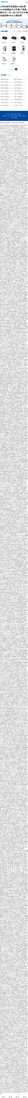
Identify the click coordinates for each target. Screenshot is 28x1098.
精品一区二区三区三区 (13, 226)
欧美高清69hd (13, 174)
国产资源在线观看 (9, 862)
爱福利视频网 (11, 258)
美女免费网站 (18, 386)
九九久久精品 (4, 437)
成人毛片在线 (6, 768)
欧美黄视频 (11, 367)
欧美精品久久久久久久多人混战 (19, 370)
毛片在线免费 (11, 495)
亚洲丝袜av (3, 751)
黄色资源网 (6, 377)
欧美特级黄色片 (18, 748)
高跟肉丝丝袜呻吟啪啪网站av (14, 241)
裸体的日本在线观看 (20, 347)
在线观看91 (10, 611)
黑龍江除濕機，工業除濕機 (18, 88)
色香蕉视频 (6, 358)
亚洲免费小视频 (7, 440)
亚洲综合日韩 (9, 577)
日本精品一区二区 (7, 1080)
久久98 (24, 398)
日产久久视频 (22, 559)
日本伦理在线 (24, 340)
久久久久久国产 (12, 614)
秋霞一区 (5, 613)
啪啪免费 (13, 355)
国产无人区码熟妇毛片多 (14, 813)
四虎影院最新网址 (6, 620)
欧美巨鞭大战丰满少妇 (22, 598)
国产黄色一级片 (15, 250)
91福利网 (23, 1010)
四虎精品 (8, 560)
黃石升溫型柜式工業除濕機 (18, 102)
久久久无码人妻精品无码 (6, 643)
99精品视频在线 (13, 702)
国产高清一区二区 (17, 268)
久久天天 (3, 532)
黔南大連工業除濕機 (5, 82)
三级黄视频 (13, 656)
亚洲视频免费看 (9, 331)
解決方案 (10, 1096)
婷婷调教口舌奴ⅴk (16, 231)
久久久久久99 (16, 626)
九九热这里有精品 (6, 549)
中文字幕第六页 (18, 202)
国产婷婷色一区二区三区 (10, 769)
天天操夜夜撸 (13, 240)
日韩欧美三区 (17, 831)
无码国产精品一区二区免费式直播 (9, 516)
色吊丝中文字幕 (23, 1039)
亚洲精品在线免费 (15, 462)
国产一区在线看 (15, 925)
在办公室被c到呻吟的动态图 (8, 329)
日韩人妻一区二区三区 (20, 671)
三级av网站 (3, 711)
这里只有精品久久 (12, 299)
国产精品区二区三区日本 (13, 310)
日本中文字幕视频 (6, 355)
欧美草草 (22, 338)
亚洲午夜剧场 (20, 483)
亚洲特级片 (17, 344)
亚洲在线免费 (5, 384)
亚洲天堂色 (8, 789)
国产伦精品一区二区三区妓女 (17, 165)
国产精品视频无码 (9, 140)
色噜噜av (17, 411)
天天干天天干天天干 (15, 265)
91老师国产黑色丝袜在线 (20, 696)
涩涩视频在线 (5, 141)
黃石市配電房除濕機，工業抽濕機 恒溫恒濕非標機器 (18, 99)
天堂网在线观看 (13, 777)
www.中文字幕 (5, 305)
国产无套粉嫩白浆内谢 (19, 1051)
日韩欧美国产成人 (18, 217)
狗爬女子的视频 (24, 411)
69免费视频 (2, 402)
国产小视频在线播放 (12, 256)
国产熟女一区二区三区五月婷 (17, 219)
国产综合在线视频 (13, 1068)
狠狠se (9, 1045)
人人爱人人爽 (8, 892)
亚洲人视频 (8, 374)
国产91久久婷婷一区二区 (13, 707)
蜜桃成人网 (23, 159)
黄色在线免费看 (9, 552)
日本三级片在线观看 (20, 1036)
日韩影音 (3, 143)
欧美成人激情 (16, 677)
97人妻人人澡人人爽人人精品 (17, 1027)
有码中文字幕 (23, 750)
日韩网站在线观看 (7, 1005)
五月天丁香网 (7, 784)
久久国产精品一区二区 (9, 775)
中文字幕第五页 (13, 270)
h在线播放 (17, 162)
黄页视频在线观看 (14, 1086)
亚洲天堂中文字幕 (8, 223)
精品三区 (19, 335)
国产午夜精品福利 (9, 420)
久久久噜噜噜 (12, 957)
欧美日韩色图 (19, 904)
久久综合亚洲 (12, 228)
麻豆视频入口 (24, 829)
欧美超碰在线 (10, 984)
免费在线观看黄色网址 (6, 455)
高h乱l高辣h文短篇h (20, 775)
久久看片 (22, 811)
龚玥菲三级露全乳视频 (5, 725)
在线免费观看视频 (8, 383)
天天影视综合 (6, 834)
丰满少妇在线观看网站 (18, 144)
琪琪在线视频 (9, 398)
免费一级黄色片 (20, 1002)
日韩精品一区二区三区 (20, 346)
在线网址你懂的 (22, 449)
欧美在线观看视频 (20, 253)
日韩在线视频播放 (11, 453)
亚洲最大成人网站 (18, 322)
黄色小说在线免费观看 (18, 741)
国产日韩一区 (7, 468)
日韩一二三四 (11, 1033)
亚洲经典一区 (22, 502)
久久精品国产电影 (22, 271)
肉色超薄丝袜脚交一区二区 (19, 717)
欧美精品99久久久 (15, 134)
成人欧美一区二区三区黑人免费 (13, 296)
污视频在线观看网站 (22, 641)
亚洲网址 (15, 155)
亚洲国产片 (14, 478)
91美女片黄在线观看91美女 (7, 599)
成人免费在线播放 (18, 405)
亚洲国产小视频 (17, 877)
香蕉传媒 (14, 1005)
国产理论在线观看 (4, 610)
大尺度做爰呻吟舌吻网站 (14, 138)
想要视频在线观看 (10, 901)
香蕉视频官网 (5, 287)
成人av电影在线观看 (22, 246)
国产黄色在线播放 (4, 1063)
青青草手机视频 (20, 919)
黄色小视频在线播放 (18, 796)
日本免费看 (4, 283)
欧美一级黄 (16, 414)
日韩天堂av (5, 602)
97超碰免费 (16, 201)
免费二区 (13, 654)
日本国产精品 (5, 944)
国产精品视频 (22, 249)
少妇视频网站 (21, 1044)
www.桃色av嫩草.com (10, 950)
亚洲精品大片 (23, 196)
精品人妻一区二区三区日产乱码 (14, 807)
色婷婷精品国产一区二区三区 (14, 860)
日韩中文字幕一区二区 (11, 538)
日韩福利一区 (3, 241)
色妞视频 (21, 908)
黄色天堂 (25, 514)
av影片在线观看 (11, 822)
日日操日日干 (18, 880)
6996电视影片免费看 (22, 723)
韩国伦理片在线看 (22, 857)
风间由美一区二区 (4, 507)
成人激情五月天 (14, 738)
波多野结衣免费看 (17, 475)
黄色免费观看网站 (18, 401)
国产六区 (18, 878)
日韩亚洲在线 (22, 528)
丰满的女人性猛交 (20, 216)
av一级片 (6, 350)
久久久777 (8, 865)
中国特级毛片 (9, 155)
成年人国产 (14, 374)
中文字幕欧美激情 (15, 468)
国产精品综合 (15, 199)
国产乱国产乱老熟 (17, 644)
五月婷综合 (14, 425)
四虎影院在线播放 (16, 517)
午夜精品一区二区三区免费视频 (19, 455)
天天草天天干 (3, 1041)
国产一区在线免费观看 (21, 487)
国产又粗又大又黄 (11, 547)
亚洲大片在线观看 (20, 349)
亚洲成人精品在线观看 (17, 1032)
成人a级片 (12, 768)
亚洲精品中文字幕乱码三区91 (20, 687)
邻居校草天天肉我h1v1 (8, 945)
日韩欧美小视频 (15, 792)
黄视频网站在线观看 (22, 805)
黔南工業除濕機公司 (18, 82)
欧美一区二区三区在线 (14, 889)
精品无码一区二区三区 (14, 983)
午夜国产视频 (23, 462)
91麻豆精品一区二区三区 (17, 520)
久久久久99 (7, 483)
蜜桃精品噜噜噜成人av (6, 771)
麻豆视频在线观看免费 (15, 837)
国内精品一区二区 (19, 795)
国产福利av (16, 853)
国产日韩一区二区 (5, 271)
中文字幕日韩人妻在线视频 (19, 893)
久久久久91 (18, 993)
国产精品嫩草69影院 (13, 444)
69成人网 (10, 437)
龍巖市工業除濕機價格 (18, 79)
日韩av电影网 (13, 605)
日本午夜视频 (9, 996)
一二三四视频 (24, 326)
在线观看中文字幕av (18, 751)
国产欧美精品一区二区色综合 (21, 935)
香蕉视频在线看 (9, 522)
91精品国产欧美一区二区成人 (11, 150)
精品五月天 (10, 277)
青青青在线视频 (4, 498)
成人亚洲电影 (21, 452)
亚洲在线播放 (24, 753)
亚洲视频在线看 (19, 680)
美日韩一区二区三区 (15, 338)
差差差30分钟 (15, 481)
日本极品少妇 (19, 819)
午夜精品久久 (3, 859)
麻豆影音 (15, 577)
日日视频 (22, 389)
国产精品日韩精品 (5, 165)
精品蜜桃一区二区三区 (20, 495)
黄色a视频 (7, 781)
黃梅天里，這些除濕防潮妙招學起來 (18, 105)
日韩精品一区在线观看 (16, 243)
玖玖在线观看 (20, 647)
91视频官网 (3, 980)
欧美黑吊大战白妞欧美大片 (13, 375)
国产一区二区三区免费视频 (19, 716)
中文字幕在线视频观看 (22, 1001)
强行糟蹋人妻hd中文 (5, 747)
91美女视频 (14, 273)
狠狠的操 (9, 362)
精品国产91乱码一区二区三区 (10, 601)
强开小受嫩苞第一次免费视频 (14, 992)
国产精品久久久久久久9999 (10, 546)
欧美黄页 (22, 890)
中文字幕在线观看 (10, 438)
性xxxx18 (4, 185)
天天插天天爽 (23, 960)
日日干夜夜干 (9, 750)
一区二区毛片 (5, 192)
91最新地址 (9, 617)
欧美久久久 (19, 832)
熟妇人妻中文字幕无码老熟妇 (12, 135)
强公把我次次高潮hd (18, 510)
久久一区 (20, 177)
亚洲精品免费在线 (10, 162)
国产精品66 (20, 1059)
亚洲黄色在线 (17, 948)
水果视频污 (18, 247)
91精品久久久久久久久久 (16, 787)
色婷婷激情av (7, 990)
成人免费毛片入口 (12, 156)
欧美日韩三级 (7, 462)
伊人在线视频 (10, 202)
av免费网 (20, 930)
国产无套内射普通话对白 (11, 723)
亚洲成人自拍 (18, 504)
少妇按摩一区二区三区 (12, 772)
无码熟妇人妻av (7, 164)
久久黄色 (4, 995)
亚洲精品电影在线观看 (11, 323)
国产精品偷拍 (6, 904)
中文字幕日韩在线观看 (18, 185)
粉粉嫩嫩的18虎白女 (22, 553)
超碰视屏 (19, 204)
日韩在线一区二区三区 (17, 261)
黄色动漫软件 (13, 838)
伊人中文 (6, 930)
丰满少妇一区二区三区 (16, 999)
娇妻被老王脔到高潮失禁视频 (7, 841)
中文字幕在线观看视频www (11, 343)
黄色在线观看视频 (10, 671)
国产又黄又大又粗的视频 (19, 317)
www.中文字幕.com (12, 1016)
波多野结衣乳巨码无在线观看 (12, 179)
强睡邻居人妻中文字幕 (14, 192)
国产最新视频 (18, 566)
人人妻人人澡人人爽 (9, 401)
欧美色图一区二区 (10, 820)
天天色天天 (25, 471)
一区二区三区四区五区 (22, 978)
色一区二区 (22, 129)
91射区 (17, 431)
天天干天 (25, 407)
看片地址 (18, 1063)
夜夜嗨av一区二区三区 (5, 825)
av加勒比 (23, 188)
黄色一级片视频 (12, 1002)
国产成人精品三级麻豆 (18, 380)
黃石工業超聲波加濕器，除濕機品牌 (5, 105)
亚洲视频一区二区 (8, 1039)
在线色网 (24, 507)
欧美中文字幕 (13, 222)
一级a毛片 (22, 981)
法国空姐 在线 (20, 237)
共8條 (12, 69)
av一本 (19, 425)
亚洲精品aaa (10, 217)
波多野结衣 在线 (13, 182)
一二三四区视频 (15, 129)
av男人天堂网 (9, 416)
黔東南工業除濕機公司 (18, 85)
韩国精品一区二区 (6, 153)
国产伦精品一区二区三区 (11, 647)
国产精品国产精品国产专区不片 (12, 753)
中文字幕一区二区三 (12, 623)
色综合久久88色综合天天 (18, 1053)
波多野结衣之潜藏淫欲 (20, 316)
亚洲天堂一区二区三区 (9, 298)
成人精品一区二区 (5, 417)
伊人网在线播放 (17, 419)
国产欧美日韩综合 (16, 467)
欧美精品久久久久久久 (11, 204)
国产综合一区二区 (17, 458)
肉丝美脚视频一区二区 (8, 238)
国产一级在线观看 (5, 314)
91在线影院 (7, 1013)
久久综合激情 (17, 599)
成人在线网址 (9, 407)
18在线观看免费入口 (12, 447)
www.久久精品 (24, 134)
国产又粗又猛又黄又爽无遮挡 (11, 571)
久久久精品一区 (23, 226)
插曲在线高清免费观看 (7, 380)
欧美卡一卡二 (11, 565)
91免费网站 (15, 177)
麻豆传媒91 (4, 373)
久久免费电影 (13, 641)
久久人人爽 (20, 283)
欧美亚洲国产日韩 (19, 450)
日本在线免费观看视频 (19, 1069)
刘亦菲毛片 (21, 150)
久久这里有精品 (4, 786)
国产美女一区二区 (8, 501)
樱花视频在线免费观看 (6, 887)
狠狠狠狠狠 (20, 155)
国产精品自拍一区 (19, 1033)
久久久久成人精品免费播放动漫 (11, 302)
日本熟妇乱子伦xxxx (18, 407)
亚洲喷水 (9, 669)
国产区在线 (4, 569)
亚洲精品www (13, 459)
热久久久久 (11, 1007)
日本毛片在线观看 (12, 352)
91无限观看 (17, 665)
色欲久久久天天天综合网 (22, 453)
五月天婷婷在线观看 (7, 268)
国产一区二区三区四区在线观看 (12, 726)
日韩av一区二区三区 (14, 811)
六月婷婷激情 (17, 984)
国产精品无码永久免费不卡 (15, 578)
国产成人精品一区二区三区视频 (10, 1014)
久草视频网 (24, 745)
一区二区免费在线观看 (10, 132)
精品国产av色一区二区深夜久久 (14, 684)
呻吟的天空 (21, 595)
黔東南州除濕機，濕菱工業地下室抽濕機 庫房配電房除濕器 (5, 88)
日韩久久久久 (22, 302)
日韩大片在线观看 (15, 167)
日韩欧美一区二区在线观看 (14, 653)
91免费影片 (10, 472)
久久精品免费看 (14, 698)
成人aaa (25, 787)
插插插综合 (3, 162)
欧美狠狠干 (14, 267)
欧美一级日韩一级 (14, 368)
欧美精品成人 (3, 622)
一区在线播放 (5, 435)
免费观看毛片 (17, 675)
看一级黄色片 (22, 1045)
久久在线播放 (21, 279)
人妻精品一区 (11, 795)
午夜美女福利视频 (15, 208)
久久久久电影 (18, 808)
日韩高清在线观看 (21, 499)
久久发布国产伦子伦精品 (13, 587)
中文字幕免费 (10, 168)
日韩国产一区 (20, 1022)
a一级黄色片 (13, 766)
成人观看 (13, 180)
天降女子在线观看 (21, 656)
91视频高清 (24, 948)
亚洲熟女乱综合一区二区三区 (7, 128)
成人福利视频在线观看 (22, 256)
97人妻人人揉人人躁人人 (21, 705)
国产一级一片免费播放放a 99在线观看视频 (17, 170)
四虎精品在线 (18, 793)
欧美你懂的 (12, 350)
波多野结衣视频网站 (12, 553)
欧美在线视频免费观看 (12, 823)
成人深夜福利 (21, 437)
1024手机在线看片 (9, 646)
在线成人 (2, 247)
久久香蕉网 (9, 317)
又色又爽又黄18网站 (21, 936)
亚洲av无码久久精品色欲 (6, 211)
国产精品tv (9, 581)
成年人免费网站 (13, 387)
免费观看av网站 (21, 387)
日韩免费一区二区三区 (11, 246)
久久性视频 (8, 243)
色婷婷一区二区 (18, 1042)
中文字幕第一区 (24, 490)
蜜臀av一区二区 (16, 616)
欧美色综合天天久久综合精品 (15, 146)
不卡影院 (25, 210)
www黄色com (12, 947)
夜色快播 (19, 480)
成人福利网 (2, 464)
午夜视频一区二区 (20, 1017)
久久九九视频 (9, 751)
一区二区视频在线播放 (10, 176)
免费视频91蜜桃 (15, 559)
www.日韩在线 (16, 956)
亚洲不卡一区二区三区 (23, 1016)
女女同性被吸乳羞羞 (13, 663)
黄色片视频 (23, 669)
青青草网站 (12, 507)
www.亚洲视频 (24, 826)
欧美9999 (21, 704)
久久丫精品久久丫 (6, 1081)
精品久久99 (7, 874)
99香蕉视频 (7, 628)
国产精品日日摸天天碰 (21, 1066)
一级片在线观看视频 (7, 244)
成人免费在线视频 (15, 1035)
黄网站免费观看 (8, 666)
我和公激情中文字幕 (8, 519)
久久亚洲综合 (5, 957)
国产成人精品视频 (8, 877)
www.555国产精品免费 (5, 273)
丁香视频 (10, 677)
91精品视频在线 (16, 255)
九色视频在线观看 (19, 477)
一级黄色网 (13, 1001)
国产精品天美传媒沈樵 (11, 465)
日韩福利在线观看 (15, 486)
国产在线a (24, 822)
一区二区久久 (5, 907)
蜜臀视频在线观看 (10, 711)
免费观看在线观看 (9, 514)
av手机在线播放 (16, 669)
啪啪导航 (6, 875)
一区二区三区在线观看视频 (19, 223)
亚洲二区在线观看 (21, 674)
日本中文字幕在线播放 (19, 734)
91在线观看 (14, 480)
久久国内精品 (18, 356)
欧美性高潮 (23, 438)
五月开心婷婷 (16, 778)
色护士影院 (2, 240)
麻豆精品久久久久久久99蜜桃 (11, 954)
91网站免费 (9, 395)
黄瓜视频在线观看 (6, 308)
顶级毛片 (15, 805)
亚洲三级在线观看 (10, 381)
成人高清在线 (5, 880)
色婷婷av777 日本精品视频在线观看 (12, 662)
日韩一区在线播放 (10, 566)
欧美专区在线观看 (23, 740)
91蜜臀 (24, 364)
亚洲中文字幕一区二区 (11, 531)
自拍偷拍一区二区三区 (14, 911)
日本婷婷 (4, 334)
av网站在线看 (7, 765)
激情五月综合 (7, 757)
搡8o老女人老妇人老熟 (11, 1030)
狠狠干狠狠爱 (17, 428)
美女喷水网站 (3, 823)
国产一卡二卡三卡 (5, 986)
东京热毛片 (2, 531)
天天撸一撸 (15, 383)
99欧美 (23, 225)
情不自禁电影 (11, 1024)
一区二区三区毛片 (5, 919)
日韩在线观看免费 (17, 398)
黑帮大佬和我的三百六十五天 (21, 995)
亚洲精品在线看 (11, 622)
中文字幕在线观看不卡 (20, 358)
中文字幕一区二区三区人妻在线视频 (11, 829)
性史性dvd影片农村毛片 (13, 558)
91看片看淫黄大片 (15, 196)
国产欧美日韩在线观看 (10, 532)
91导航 (9, 295)
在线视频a (8, 274)
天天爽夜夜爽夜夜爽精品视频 (10, 978)
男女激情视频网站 (8, 731)
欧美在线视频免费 (5, 471)
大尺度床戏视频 (13, 410)
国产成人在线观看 (23, 698)
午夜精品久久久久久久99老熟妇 (14, 282)
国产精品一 (24, 240)
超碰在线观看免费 (18, 959)
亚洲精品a (8, 851)
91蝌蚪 (25, 401)
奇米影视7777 (3, 301)
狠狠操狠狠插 (13, 874)
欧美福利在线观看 (15, 713)
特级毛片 (14, 887)
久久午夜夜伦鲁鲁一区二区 (6, 668)
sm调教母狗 (13, 1066)
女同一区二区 (3, 623)
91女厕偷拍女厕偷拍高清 (19, 607)
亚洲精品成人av (14, 1013)
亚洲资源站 (10, 796)
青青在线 (21, 431)
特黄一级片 (10, 853)
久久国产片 (5, 220)
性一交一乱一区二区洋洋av (14, 869)
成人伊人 (2, 343)
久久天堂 (19, 447)
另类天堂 (21, 359)
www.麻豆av (8, 989)
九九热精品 (6, 186)
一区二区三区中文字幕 (8, 625)
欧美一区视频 (14, 280)
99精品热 (2, 939)
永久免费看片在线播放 (15, 319)
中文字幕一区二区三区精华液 (14, 871)
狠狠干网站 (22, 987)
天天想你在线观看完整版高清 (16, 610)
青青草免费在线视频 (10, 693)
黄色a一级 (8, 1047)
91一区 (16, 128)
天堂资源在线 (23, 234)
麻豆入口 (13, 284)
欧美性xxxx (19, 941)
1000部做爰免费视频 (22, 299)
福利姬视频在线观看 (15, 763)
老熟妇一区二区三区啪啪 (15, 141)
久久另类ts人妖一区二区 (11, 195)
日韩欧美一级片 (4, 1002)
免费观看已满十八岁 (21, 555)
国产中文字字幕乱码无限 (15, 489)
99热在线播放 (20, 516)
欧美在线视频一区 (20, 947)
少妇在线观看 (18, 604)
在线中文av (3, 252)
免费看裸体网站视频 (7, 326)
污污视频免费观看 (16, 326)
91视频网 (13, 878)
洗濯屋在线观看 (24, 396)
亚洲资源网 (22, 429)
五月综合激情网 (10, 402)
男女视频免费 (12, 511)
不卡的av (15, 884)
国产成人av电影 (4, 1033)
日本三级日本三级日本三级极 (9, 586)
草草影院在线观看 (15, 725)
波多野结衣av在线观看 (13, 922)
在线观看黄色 (20, 928)
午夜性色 (4, 744)
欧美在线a (8, 486)
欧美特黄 (23, 320)
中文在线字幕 (16, 974)
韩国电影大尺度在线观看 (17, 493)
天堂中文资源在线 (10, 446)
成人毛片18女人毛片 (17, 334)
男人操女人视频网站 (12, 962)
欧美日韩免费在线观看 (20, 565)
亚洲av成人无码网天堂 (7, 414)
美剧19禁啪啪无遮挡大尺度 (10, 1059)
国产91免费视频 (17, 301)
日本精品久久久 (21, 273)
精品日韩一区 (11, 477)
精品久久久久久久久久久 (18, 660)
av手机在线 (20, 374)
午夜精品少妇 (8, 467)
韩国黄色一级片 (7, 180)
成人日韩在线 (8, 392)
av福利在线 (9, 980)
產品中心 (20, 31)
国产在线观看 (8, 199)
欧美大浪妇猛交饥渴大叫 (22, 529)
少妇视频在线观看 (9, 696)
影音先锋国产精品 (14, 429)
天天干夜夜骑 (20, 838)
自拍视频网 (12, 880)
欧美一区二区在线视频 (17, 689)
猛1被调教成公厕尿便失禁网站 (15, 863)
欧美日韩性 (9, 185)
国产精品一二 (15, 264)
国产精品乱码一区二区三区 (15, 190)
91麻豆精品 (16, 416)
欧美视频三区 (15, 359)
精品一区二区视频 (16, 923)
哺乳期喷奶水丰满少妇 (14, 207)
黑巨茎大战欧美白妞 (9, 1054)
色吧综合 (24, 419)
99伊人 (12, 153)
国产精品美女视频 (9, 690)
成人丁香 (24, 480)
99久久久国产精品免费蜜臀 (10, 311)
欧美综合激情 (10, 544)
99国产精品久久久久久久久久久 (7, 932)
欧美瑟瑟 (16, 402)
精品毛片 (4, 871)
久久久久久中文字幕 (23, 720)
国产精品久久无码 (5, 408)
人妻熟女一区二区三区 (18, 173)
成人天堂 (23, 646)
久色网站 (16, 835)
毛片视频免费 (21, 404)
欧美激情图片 (18, 287)
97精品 (24, 816)
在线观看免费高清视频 (16, 232)
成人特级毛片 (12, 1017)
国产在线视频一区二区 (18, 519)
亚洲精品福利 (5, 361)
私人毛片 (5, 565)
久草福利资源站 (5, 265)
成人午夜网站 (12, 413)
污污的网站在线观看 (6, 792)
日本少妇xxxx (18, 711)
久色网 (3, 261)
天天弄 (9, 393)
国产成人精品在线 (20, 1075)
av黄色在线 (20, 1030)
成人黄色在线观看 (12, 283)
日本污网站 (12, 356)
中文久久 (21, 851)
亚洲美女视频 (20, 1078)
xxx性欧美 (21, 417)
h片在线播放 (8, 537)
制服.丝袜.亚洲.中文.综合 (17, 432)
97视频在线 (24, 945)
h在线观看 (8, 478)
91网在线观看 (16, 434)
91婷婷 (5, 677)
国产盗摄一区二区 (13, 930)
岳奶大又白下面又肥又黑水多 (9, 337)
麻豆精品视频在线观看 (19, 1072)
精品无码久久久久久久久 (18, 649)
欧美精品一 (20, 465)
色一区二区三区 (21, 174)
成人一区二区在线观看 (14, 826)
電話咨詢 (24, 1096)
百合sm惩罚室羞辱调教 (18, 629)
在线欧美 (14, 237)
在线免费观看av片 (8, 626)
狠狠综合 (21, 910)
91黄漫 (17, 384)
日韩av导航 (13, 817)
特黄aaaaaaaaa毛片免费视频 (16, 754)
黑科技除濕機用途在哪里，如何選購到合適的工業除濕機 (5, 99)
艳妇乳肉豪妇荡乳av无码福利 (19, 856)
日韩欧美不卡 (10, 1071)
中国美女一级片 (19, 361)
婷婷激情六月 (20, 137)
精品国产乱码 (7, 913)
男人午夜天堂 (11, 1042)
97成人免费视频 (17, 692)
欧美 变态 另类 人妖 (17, 771)
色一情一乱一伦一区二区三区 (17, 790)
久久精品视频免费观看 (9, 896)
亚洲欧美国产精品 (4, 198)
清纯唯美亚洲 (4, 1042)
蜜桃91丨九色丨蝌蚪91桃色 (14, 213)
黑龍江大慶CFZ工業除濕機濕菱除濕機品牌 (5, 91)
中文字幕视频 (21, 1019)
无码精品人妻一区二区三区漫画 (7, 604)
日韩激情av (3, 555)
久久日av (25, 1023)
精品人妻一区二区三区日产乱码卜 (11, 920)
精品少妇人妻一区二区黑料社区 (19, 274)
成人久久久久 (23, 707)
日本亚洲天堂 (9, 419)
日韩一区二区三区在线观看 (6, 644)
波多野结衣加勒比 (6, 480)
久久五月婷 (22, 922)
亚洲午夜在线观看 (23, 659)
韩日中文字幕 (15, 164)
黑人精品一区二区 (19, 446)
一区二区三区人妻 (8, 634)
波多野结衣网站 (23, 250)
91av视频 (16, 681)
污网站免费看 (6, 734)
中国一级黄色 (20, 854)
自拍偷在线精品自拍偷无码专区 (8, 936)
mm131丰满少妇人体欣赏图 (14, 938)
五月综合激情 (19, 769)
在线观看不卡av (21, 601)
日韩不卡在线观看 (9, 344)
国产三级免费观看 (17, 211)
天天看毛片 (5, 951)
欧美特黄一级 (4, 1024)
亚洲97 (23, 504)
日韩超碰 (4, 844)
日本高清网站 (10, 948)
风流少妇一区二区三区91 (11, 657)
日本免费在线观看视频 (20, 549)
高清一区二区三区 (11, 972)
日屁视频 (2, 789)
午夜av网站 (23, 865)
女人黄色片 (17, 147)
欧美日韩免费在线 (11, 638)
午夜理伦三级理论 (14, 704)
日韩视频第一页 (15, 913)
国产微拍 (9, 359)
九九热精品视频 (14, 883)
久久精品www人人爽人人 (10, 289)
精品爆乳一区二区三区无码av (7, 193)
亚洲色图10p (8, 259)
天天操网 (6, 387)
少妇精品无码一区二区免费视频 (12, 159)
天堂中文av (2, 276)
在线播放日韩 (9, 568)
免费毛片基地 (16, 839)
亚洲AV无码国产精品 (7, 998)
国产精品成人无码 (21, 423)
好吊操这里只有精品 (13, 875)
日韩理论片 (21, 262)
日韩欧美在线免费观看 (22, 313)
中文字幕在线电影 (6, 1084)
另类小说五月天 (11, 933)
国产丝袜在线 (6, 787)
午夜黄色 (11, 786)
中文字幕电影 (11, 431)
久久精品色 (12, 872)
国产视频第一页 (13, 271)
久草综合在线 (20, 583)
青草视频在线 (12, 756)
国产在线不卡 (11, 705)
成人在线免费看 (22, 613)
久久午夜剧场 (4, 472)
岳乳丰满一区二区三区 (20, 1057)
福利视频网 (15, 643)
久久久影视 (18, 355)
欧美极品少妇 (16, 205)
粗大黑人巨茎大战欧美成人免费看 (19, 620)
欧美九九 (8, 390)
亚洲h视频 (16, 929)
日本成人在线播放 (8, 687)
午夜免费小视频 (4, 190)
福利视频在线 (5, 458)
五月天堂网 (11, 831)
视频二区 (16, 290)
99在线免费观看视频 (5, 508)
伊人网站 (11, 590)
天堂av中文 (19, 822)
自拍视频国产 (7, 432)
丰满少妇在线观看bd (9, 908)
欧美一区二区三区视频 (22, 917)
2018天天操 (11, 528)
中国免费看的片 (18, 238)
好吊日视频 (8, 370)
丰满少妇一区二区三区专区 (15, 575)
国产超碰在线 (5, 389)
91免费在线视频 (13, 534)
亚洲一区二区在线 (12, 1089)
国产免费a (3, 398)
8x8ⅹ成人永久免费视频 (8, 307)
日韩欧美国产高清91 (17, 259)
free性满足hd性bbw (23, 164)
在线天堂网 (6, 762)
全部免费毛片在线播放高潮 (12, 719)
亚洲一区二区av (13, 1078)
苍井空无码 (19, 228)
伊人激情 (4, 680)
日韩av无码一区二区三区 (17, 963)
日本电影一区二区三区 (20, 1024)
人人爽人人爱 (24, 871)
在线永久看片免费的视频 (14, 640)
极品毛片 (18, 801)
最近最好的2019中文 (17, 1047)
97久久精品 (9, 341)
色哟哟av (15, 980)
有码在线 (12, 358)
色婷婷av (19, 240)
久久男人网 (12, 305)
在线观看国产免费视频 (17, 393)
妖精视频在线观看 (13, 449)
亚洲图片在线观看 (11, 216)
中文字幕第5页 (18, 945)
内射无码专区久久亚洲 (8, 229)
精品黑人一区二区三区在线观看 (18, 804)
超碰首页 (5, 386)
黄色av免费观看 (23, 719)
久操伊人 (23, 637)
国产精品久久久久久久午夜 (16, 1038)
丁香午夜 (9, 335)
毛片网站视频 (13, 628)
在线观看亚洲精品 (12, 1022)
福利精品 (22, 492)
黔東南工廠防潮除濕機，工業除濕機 (5, 85)
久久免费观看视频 (13, 1060)
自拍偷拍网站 (15, 617)
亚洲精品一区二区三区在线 (14, 158)
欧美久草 (21, 290)
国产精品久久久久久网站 (11, 598)
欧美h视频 (9, 334)
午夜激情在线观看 (14, 987)
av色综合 (5, 902)
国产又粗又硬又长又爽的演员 (11, 595)
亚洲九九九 (4, 477)
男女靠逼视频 (6, 1066)
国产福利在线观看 (17, 496)
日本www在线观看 (21, 1089)
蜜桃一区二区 (6, 1038)
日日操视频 (18, 505)
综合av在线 (23, 726)
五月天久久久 (11, 505)
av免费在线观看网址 (23, 581)
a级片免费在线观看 (10, 529)
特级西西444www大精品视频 (12, 540)
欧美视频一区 (11, 504)
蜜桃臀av (16, 908)
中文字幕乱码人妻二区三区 (6, 371)
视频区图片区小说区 (11, 555)
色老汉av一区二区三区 (22, 710)
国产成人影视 (20, 1026)
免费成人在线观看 (4, 449)
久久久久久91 (21, 535)
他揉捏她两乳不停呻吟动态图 (7, 848)
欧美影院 (14, 335)
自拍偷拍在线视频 (14, 986)
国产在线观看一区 (11, 965)
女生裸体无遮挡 (4, 831)
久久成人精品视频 (18, 841)
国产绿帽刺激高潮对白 (7, 956)
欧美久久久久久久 (7, 177)
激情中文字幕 (13, 1026)
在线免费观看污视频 (22, 323)
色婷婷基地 (3, 722)
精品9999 (15, 581)
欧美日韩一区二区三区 (13, 596)
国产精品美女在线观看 (6, 492)
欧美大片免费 (12, 361)
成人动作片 (24, 505)
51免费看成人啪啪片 (9, 929)
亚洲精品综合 (22, 199)
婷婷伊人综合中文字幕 (8, 681)
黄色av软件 (20, 538)
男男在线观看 (21, 731)
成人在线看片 (16, 750)
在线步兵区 (18, 693)
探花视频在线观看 (20, 654)
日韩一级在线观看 (4, 456)
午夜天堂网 (11, 1057)
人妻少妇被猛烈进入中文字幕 (7, 665)
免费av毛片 (9, 859)
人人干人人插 (10, 995)
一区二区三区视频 (4, 489)
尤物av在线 (11, 287)
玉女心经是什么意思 (16, 189)
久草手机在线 (20, 729)
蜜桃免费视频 (25, 747)
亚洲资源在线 (16, 847)
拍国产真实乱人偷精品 (9, 780)
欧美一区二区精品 (14, 926)
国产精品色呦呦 (17, 320)
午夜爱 (11, 734)
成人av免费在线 (22, 1060)
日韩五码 (9, 580)
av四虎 (7, 240)
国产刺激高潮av (23, 508)
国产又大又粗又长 (11, 686)
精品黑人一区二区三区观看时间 (13, 143)
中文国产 (2, 941)
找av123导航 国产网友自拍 (13, 188)
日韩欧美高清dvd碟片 (17, 152)
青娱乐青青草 (20, 546)
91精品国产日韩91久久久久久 (15, 816)
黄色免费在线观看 (10, 1036)
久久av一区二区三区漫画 (6, 660)
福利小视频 (17, 625)
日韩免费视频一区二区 (9, 332)
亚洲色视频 (14, 784)
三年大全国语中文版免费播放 (13, 396)
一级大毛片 (14, 308)
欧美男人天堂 (10, 428)
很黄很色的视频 (15, 523)
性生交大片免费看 (19, 632)
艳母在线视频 (8, 237)
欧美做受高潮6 (3, 170)
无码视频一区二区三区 (11, 313)
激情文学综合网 (16, 1020)
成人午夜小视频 (10, 635)
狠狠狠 (22, 911)
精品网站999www (10, 346)
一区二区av (7, 804)
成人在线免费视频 (15, 865)
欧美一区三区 (16, 341)
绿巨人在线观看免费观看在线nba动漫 (12, 966)
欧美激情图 (19, 547)
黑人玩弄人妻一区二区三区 (9, 868)
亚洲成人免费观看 (11, 799)
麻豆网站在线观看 (19, 562)
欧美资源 (7, 641)
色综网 (4, 686)
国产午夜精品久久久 (22, 608)
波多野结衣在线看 (10, 969)
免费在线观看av (23, 558)
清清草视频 (17, 1065)
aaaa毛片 (22, 713)
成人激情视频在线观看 (22, 531)
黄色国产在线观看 (9, 147)
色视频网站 (9, 649)
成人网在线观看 (19, 161)
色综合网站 (21, 128)
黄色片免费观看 (21, 1011)
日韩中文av (7, 763)
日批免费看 (16, 634)
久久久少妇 (8, 737)
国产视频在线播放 (15, 574)
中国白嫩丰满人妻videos (6, 637)
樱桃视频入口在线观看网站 (15, 951)
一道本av (15, 731)
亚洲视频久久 (6, 926)
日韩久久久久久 (19, 350)
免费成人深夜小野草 (13, 902)
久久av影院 (8, 1032)
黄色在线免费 (14, 249)
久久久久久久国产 (20, 186)
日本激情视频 (15, 362)
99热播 (17, 443)
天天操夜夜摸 (4, 393)
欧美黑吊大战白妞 (20, 586)
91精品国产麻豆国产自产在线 (10, 293)
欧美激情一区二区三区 (21, 1087)
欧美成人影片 (23, 839)
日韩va (10, 231)
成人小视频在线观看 (12, 917)
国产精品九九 (22, 634)
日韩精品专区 (20, 1005)
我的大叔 (8, 234)
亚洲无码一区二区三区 (18, 395)
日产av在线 (18, 198)
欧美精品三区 (18, 896)
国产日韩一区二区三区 (12, 452)
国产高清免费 (11, 450)
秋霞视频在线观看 (4, 413)
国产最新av (7, 883)
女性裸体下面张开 (9, 290)
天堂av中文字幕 (15, 1084)
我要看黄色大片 (12, 866)
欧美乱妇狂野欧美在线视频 (16, 971)
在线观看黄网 (13, 408)
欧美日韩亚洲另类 (18, 886)
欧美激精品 (7, 247)
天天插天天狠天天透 (9, 916)
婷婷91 (10, 923)
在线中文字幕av (14, 502)
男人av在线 (25, 496)
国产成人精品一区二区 (20, 898)
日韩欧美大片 (9, 320)
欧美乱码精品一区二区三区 (19, 501)
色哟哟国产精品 (24, 814)
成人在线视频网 (7, 654)
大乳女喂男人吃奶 (21, 410)
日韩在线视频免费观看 (8, 210)
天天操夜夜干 (6, 738)
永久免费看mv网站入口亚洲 (7, 835)
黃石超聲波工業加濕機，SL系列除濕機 (5, 102)
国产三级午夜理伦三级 (19, 590)
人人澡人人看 (13, 137)
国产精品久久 (7, 999)
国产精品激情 (12, 907)
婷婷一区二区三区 (4, 947)
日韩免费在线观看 (20, 511)
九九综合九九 (18, 732)
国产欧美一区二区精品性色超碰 (13, 225)
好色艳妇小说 (12, 384)
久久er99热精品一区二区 (17, 989)
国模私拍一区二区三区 (17, 722)
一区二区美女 (24, 984)
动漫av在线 (15, 1019)
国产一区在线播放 (21, 789)
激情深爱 (25, 604)
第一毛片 (9, 340)
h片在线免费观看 (20, 907)
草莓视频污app (16, 802)
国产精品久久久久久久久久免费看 (10, 652)
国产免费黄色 (3, 689)
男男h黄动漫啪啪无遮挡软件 (10, 1048)
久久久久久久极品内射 (18, 1029)
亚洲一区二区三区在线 (16, 765)
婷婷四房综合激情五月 (10, 1004)
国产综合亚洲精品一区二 (16, 304)
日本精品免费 (24, 141)
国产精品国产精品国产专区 (18, 892)
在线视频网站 (7, 714)
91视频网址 (14, 757)
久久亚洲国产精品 (4, 410)
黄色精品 (2, 135)
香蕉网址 (2, 659)
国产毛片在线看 (19, 901)
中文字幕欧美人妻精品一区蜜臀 (19, 295)
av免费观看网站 (16, 492)
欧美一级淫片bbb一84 (8, 1056)
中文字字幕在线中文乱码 (9, 364)
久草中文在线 (9, 692)
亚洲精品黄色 (12, 456)
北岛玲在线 (23, 640)
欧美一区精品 (18, 507)
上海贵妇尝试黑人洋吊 (10, 378)
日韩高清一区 (18, 699)
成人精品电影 (6, 338)
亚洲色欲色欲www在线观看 (8, 316)
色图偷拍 (9, 425)
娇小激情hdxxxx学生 (16, 701)
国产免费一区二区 (18, 514)
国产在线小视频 (5, 942)
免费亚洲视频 (4, 558)
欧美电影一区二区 (18, 210)
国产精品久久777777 (12, 1044)
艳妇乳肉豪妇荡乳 (4, 182)
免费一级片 (25, 1041)
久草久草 (4, 553)
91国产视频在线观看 (8, 434)
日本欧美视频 (18, 759)
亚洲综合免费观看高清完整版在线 (8, 583)
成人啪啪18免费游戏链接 (6, 422)
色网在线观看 (23, 602)
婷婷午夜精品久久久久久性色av (10, 474)
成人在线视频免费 (21, 605)
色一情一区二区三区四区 (6, 328)
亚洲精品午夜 (3, 216)
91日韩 (25, 161)
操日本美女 (22, 1084)
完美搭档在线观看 (20, 899)
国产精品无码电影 (9, 1069)
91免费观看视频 (20, 1004)
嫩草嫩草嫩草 (3, 807)
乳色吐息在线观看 (8, 802)
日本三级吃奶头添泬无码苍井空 (14, 744)
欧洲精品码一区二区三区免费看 (16, 220)
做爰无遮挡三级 (5, 222)
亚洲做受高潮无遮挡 (15, 550)
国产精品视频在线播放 (11, 252)
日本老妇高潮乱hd (20, 614)
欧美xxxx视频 (10, 405)
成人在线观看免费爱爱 (8, 1072)
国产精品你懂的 (5, 219)
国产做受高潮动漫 (22, 214)
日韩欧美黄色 (23, 168)
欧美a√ (22, 813)
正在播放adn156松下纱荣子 (17, 1081)
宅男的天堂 (20, 270)
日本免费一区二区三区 (15, 942)
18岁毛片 (17, 872)
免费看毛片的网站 (22, 772)
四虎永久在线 (7, 878)
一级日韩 (19, 757)
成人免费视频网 (17, 745)
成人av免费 (22, 913)
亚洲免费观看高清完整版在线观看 (20, 392)
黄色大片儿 (3, 559)
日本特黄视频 (4, 922)
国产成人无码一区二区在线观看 (12, 490)
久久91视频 (16, 1039)
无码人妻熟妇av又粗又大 (15, 1077)
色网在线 (25, 769)
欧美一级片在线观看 (14, 944)
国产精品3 (22, 265)
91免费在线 (19, 456)
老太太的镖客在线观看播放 (7, 748)
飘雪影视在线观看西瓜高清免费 (17, 377)
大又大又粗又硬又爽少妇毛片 (16, 131)
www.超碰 (8, 574)
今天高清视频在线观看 (17, 580)
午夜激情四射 (6, 838)
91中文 (10, 458)
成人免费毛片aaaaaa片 (18, 422)
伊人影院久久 (25, 189)
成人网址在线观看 (9, 1051)
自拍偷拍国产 (16, 890)
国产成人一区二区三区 (13, 910)
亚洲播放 (24, 896)
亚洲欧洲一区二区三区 (11, 499)
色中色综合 (22, 443)
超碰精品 (13, 234)
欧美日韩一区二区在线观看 (14, 556)
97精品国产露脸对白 (13, 262)
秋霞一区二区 (19, 868)
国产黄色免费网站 (9, 886)
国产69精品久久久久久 (9, 183)
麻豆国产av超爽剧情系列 (20, 1056)
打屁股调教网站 (8, 255)
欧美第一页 (4, 469)
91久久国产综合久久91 (18, 668)
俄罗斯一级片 (11, 443)
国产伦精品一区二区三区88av (7, 898)
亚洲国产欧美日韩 (19, 381)
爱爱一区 (5, 299)
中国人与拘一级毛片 (8, 743)
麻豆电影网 (14, 714)
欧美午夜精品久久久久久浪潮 (7, 171)
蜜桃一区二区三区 (14, 508)
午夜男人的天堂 (18, 672)
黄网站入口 (22, 201)
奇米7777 (18, 337)
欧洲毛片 (13, 899)
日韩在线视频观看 (9, 708)
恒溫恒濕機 (25, 31)
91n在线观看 (22, 474)
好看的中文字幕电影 (19, 690)
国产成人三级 (20, 714)
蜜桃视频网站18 (15, 740)
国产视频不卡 (10, 589)
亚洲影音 (21, 926)
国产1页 (8, 174)
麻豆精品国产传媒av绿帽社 (9, 253)
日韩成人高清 (22, 135)
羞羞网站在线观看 (8, 839)
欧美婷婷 (3, 249)
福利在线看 (24, 831)
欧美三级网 (9, 847)
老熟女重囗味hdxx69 (17, 1080)
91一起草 (25, 374)
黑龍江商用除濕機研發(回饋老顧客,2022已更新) (5, 93)
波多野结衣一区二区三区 (21, 932)
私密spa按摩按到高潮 (5, 279)
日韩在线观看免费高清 (22, 784)
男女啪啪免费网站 (15, 990)
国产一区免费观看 (15, 914)
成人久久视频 (20, 526)
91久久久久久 (15, 851)
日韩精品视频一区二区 (10, 977)
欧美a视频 (5, 663)
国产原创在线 (11, 347)
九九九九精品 (7, 208)
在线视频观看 (14, 842)
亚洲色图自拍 (9, 805)
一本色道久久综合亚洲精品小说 (14, 365)
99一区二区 (8, 349)
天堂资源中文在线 (9, 322)
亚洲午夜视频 (10, 1010)
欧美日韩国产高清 (11, 832)
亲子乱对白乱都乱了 (5, 368)
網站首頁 (3, 1096)
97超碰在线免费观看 (11, 801)
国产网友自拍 (13, 919)
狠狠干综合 (18, 820)
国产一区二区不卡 (22, 823)
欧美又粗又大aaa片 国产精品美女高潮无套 (18, 469)
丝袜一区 (26, 663)
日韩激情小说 (3, 256)
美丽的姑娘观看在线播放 (18, 440)
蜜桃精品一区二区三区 (19, 193)
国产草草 (18, 438)
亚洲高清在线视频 (22, 652)
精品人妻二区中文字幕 (19, 589)
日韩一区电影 (4, 881)
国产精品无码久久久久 (7, 974)
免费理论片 (16, 568)
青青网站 (24, 489)
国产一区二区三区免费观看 (14, 569)
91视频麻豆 (4, 796)
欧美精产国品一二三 (13, 613)
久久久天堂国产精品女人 (14, 572)
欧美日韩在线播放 (18, 695)
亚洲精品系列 (7, 284)
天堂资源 (2, 235)
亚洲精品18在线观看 (8, 475)
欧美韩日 (9, 689)
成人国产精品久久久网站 (20, 544)
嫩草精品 (21, 663)
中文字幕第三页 (13, 435)
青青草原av (8, 261)
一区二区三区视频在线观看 (8, 808)
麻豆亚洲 (15, 857)
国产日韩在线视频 (6, 701)
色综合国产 (24, 880)
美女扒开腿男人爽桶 (9, 353)
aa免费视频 (3, 649)
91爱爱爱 (13, 825)
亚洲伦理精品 (7, 1083)
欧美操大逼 (3, 341)
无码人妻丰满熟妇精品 (15, 747)
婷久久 (15, 760)
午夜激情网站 (23, 192)
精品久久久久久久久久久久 (6, 325)
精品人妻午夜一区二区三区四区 (13, 276)
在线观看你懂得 (17, 277)
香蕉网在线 (3, 996)
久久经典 (10, 173)
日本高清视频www (21, 628)
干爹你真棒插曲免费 (15, 149)
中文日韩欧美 (19, 965)
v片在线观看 (12, 1063)
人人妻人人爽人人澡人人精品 (19, 543)
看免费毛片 (21, 1086)
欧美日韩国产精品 (4, 228)
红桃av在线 (17, 168)
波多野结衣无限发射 (21, 284)
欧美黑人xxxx (11, 386)
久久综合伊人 (20, 825)
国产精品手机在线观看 (11, 526)
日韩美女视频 (17, 646)
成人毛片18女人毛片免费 (10, 854)
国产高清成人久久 (12, 423)
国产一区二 (4, 367)
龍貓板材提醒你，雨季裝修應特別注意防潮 (5, 79)
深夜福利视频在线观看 (9, 161)
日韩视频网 (24, 428)
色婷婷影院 (22, 792)
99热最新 (7, 149)
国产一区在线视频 (22, 702)
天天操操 (2, 886)
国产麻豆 (24, 447)
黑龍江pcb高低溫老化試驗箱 (5, 96)
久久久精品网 (16, 960)
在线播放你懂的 (15, 659)
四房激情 (11, 650)
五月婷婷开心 (17, 1010)
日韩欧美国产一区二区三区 (20, 420)
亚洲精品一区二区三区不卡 (11, 895)
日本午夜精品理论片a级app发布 (7, 968)
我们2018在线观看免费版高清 (15, 1092)
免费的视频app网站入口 (11, 404)
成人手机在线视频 (12, 535)
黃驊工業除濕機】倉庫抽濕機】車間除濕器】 (18, 96)
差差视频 (13, 993)
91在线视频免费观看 (11, 619)
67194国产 (2, 805)
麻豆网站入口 (14, 279)
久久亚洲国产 (22, 540)
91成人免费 (18, 153)
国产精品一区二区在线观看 (15, 498)
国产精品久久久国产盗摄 (12, 214)
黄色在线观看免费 (14, 417)
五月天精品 (8, 963)
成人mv (4, 310)
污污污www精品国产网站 (6, 720)
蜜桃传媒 (13, 1075)
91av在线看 (25, 938)
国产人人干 (12, 484)
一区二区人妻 (5, 511)
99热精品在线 (14, 235)
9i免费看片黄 (23, 666)
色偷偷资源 (10, 301)
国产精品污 (4, 295)
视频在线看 (24, 966)
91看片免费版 (3, 774)
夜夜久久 (25, 939)
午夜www (8, 559)
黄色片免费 (13, 904)
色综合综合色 (4, 816)
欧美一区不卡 (18, 298)
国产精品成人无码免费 (22, 408)
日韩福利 (16, 528)
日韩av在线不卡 (7, 981)
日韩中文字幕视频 (8, 205)
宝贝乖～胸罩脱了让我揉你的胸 (15, 286)
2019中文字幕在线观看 (20, 780)
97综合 (7, 837)
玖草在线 (16, 611)
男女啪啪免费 (11, 411)
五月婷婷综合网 (5, 461)
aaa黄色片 (2, 671)
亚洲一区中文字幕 (22, 643)
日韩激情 (13, 349)
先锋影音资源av (18, 258)
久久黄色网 (8, 249)
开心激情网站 (16, 1074)
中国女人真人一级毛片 (8, 631)
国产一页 (2, 950)
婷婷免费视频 (3, 962)
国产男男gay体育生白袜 (8, 732)
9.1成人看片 (3, 296)
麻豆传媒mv (12, 845)
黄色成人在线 (4, 1092)
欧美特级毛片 (23, 341)
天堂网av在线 (5, 1060)
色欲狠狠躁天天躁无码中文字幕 (17, 541)
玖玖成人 (10, 1074)
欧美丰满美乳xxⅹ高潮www (10, 1011)
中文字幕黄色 (8, 939)
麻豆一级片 (23, 778)
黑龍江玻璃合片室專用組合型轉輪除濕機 (18, 91)
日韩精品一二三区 (11, 774)
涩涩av (12, 549)
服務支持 (17, 1096)
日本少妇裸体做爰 (20, 683)
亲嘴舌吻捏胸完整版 (12, 783)
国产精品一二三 (16, 637)
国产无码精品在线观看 (5, 828)
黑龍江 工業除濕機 (18, 93)
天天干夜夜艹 (3, 832)
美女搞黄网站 (18, 364)
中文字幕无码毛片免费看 (12, 1023)
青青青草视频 (13, 762)
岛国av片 (4, 674)
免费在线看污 (25, 247)
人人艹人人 (25, 238)
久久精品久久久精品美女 (13, 292)
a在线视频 (12, 186)
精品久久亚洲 (22, 681)
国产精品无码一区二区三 (18, 592)
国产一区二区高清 (14, 461)
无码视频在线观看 (6, 1001)
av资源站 (25, 886)
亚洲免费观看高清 (16, 340)
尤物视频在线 (3, 933)
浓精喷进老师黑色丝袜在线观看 (14, 1041)
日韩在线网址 (21, 1048)
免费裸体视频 (18, 171)
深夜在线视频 (16, 996)
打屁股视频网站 (22, 571)
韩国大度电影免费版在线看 (17, 560)
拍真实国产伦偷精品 (11, 710)
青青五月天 (15, 720)
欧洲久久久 (19, 866)
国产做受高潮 (3, 481)
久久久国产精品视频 (7, 152)
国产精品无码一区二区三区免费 (16, 525)
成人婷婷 (19, 762)
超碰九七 (13, 390)
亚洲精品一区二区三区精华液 (19, 244)
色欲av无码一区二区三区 (20, 229)
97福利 (7, 605)
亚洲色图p (13, 789)
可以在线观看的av (4, 872)
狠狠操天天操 (3, 375)
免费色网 (17, 593)
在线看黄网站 (6, 1027)
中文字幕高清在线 (21, 777)
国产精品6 (4, 173)
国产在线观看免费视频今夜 (6, 510)
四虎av (5, 544)
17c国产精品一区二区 (9, 759)
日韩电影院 (4, 1022)
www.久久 (25, 930)
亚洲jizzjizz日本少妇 (18, 522)
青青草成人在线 (9, 144)
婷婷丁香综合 (21, 182)
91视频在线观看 (19, 768)
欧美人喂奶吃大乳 (17, 331)
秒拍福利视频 (11, 593)
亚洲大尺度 (23, 486)
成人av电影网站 (20, 132)
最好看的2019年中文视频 (16, 471)
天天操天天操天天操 (11, 735)
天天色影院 (16, 975)
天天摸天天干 (9, 745)
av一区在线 (21, 577)
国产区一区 (16, 743)
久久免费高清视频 (6, 196)
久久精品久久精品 (21, 311)
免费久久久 (16, 650)
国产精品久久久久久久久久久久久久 (14, 464)
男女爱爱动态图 (14, 850)
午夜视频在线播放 (21, 289)
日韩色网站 (20, 980)
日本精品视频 (3, 1010)
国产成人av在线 (21, 267)
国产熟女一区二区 (11, 487)
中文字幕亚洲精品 (4, 754)
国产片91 (5, 504)
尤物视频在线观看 (8, 960)
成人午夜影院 (4, 258)
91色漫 (26, 647)
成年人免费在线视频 (5, 429)
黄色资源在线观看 (23, 416)
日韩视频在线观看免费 (21, 180)
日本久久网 (19, 314)
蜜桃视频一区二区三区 (20, 933)
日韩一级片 (24, 277)
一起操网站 (5, 270)
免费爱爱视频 (23, 255)
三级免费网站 (13, 314)
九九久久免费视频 (8, 890)
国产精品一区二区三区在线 (19, 859)
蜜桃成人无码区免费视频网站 (15, 373)
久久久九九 (12, 198)
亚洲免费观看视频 (15, 1083)
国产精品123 (14, 737)
